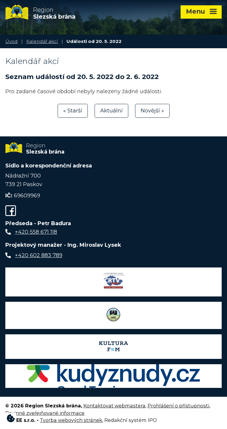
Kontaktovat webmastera (114, 406)
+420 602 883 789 (38, 255)
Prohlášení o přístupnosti (178, 406)
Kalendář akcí (42, 41)
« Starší (72, 110)
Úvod (11, 41)
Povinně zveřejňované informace (45, 413)
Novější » (152, 110)
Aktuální (111, 110)
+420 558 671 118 (36, 232)
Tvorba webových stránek (71, 420)
